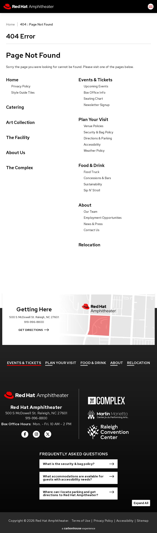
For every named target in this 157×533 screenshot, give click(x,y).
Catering (15, 107)
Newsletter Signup (97, 105)
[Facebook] (25, 431)
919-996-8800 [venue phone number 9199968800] (36, 414)
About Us (16, 153)
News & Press (93, 224)
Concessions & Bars (97, 178)
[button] (78, 459)
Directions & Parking (98, 138)
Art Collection (21, 123)
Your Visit (60, 358)
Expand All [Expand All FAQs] (140, 499)
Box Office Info (95, 93)
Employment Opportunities (103, 218)
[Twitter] (48, 431)
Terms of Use (80, 517)
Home (10, 24)
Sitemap (143, 517)
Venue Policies (94, 126)
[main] (78, 152)
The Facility (18, 138)
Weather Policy (94, 151)
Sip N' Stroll (92, 190)
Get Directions (31, 324)
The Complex (20, 169)
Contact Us (92, 230)
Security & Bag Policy (99, 132)
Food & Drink (92, 165)
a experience (79, 524)
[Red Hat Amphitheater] (36, 391)
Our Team (91, 212)
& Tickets (24, 358)
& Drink (93, 358)
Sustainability (93, 184)
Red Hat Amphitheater (31, 6)
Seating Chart (94, 99)
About (85, 205)
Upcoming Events (96, 86)
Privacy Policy (21, 86)
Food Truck (92, 172)
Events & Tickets (96, 80)
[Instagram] (36, 431)
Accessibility (92, 144)
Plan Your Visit (94, 119)
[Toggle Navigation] (150, 7)
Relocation (89, 245)
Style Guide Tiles (23, 93)
